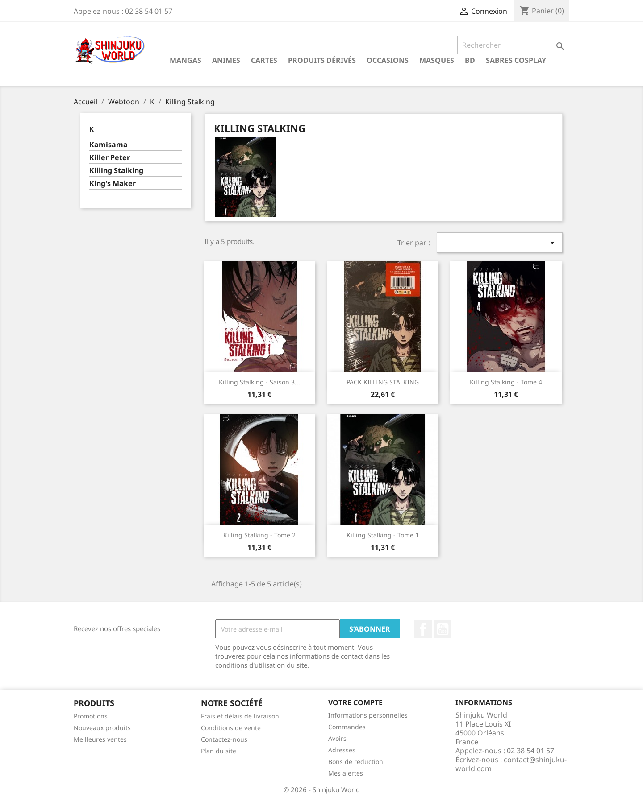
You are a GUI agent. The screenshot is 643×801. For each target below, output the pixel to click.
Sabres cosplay (516, 60)
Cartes (264, 60)
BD (470, 60)
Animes (226, 60)
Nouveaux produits (102, 727)
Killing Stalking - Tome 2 (259, 535)
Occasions (388, 60)
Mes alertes (345, 773)
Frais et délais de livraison (240, 716)
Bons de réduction (355, 761)
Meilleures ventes (100, 739)
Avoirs (337, 738)
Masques (436, 60)
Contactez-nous (224, 739)
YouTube (442, 629)
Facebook (423, 629)
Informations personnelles (368, 715)
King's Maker (112, 183)
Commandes (347, 727)
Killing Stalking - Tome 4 (506, 382)
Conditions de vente (231, 727)
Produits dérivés (322, 60)
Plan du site (218, 751)
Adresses (341, 750)
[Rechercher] (513, 45)
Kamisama (108, 144)
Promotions (91, 716)
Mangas (185, 60)
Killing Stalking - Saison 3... (259, 382)
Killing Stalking (116, 170)
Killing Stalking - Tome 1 (383, 535)
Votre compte (355, 702)
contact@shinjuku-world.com (511, 764)
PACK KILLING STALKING (383, 382)
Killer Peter (109, 157)
